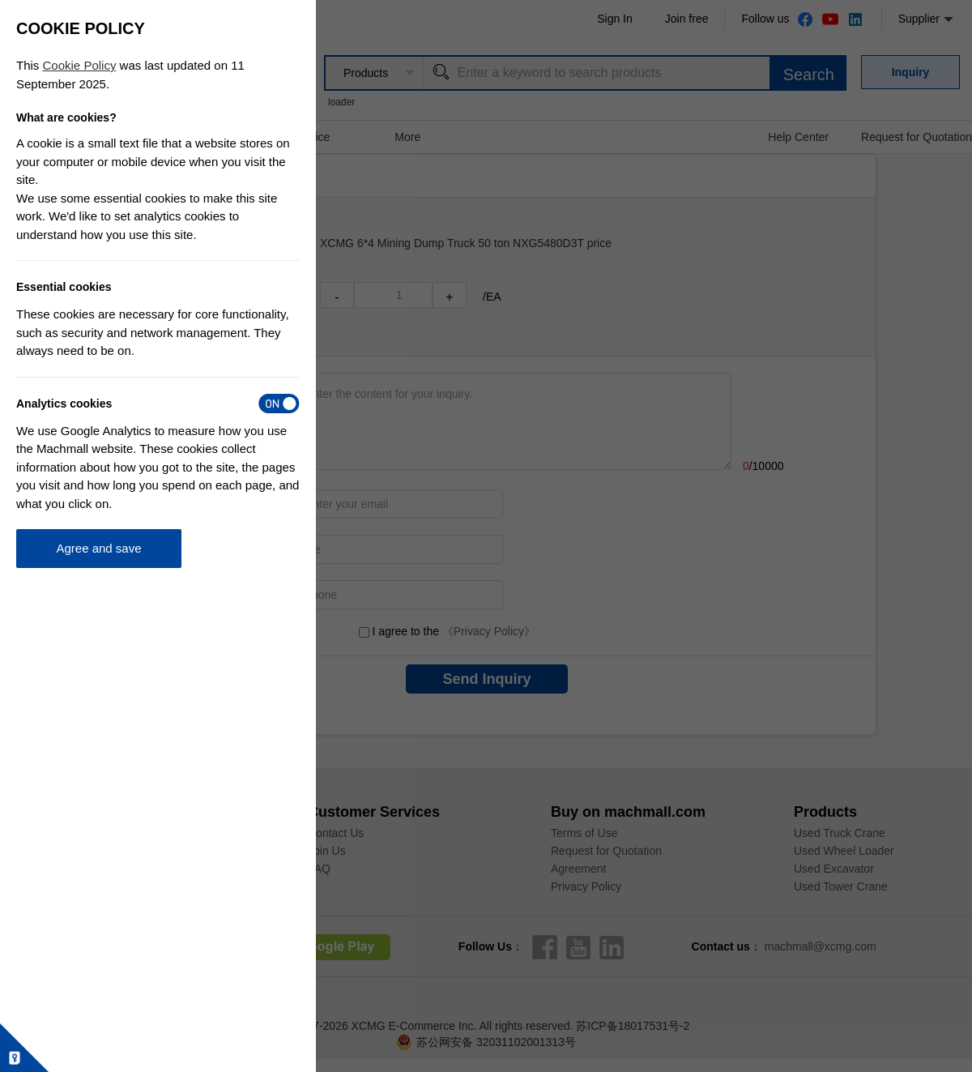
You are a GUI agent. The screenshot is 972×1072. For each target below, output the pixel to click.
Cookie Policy (80, 65)
